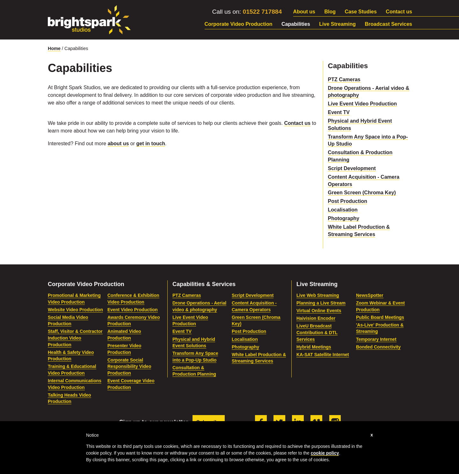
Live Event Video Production (362, 103)
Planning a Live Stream (321, 302)
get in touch (150, 143)
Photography (344, 218)
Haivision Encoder (315, 318)
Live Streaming (337, 24)
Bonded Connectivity (378, 346)
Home (54, 48)
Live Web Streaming (317, 295)
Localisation (343, 209)
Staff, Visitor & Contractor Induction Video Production (75, 338)
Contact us (399, 11)
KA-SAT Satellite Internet (322, 354)
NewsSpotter (369, 295)
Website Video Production (75, 309)
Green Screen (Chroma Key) (362, 192)
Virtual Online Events (318, 310)
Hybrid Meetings (313, 346)
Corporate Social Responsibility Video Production (129, 366)
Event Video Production (132, 309)
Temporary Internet (376, 339)
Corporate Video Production (239, 24)
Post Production (348, 201)
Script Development (352, 168)
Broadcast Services (388, 24)
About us (304, 11)
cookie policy (325, 453)
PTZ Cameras (344, 79)
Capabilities (295, 24)
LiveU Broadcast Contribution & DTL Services (317, 332)
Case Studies (360, 11)
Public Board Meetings (380, 317)
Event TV (339, 112)
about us (118, 143)
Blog (330, 11)
